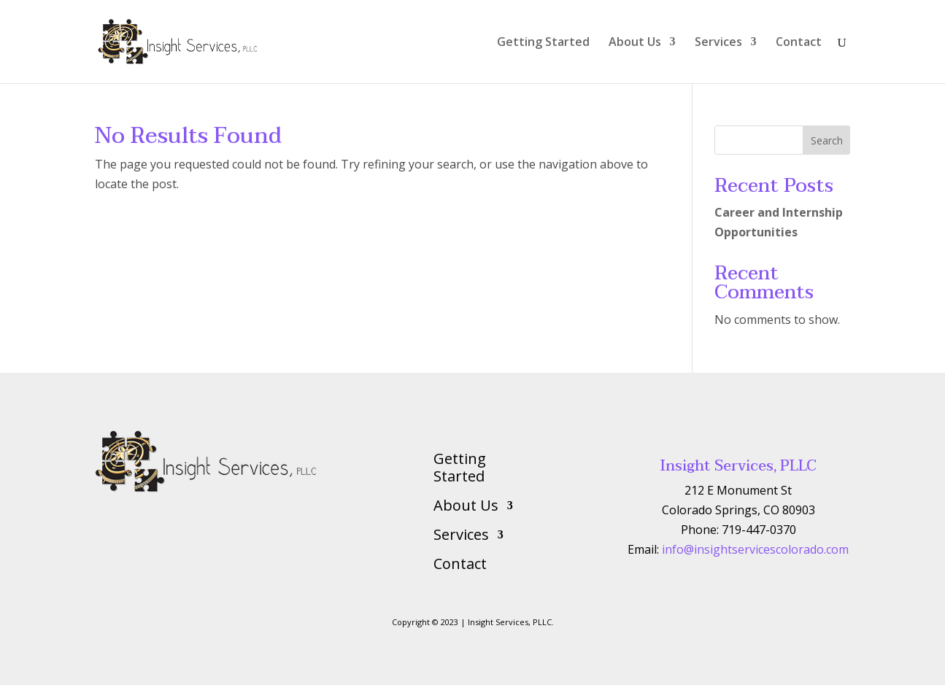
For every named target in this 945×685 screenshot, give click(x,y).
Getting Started (543, 43)
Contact (799, 43)
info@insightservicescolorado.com (755, 549)
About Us (635, 43)
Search (827, 140)
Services (718, 43)
